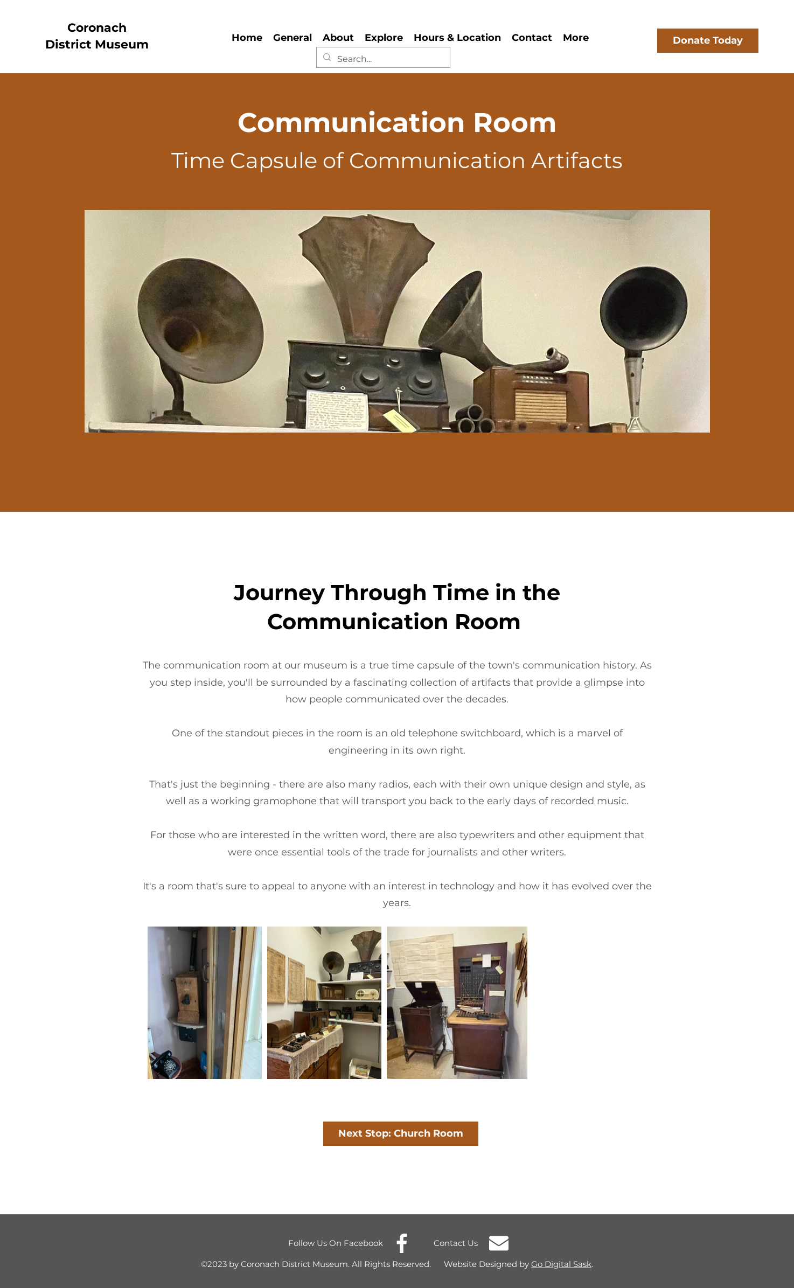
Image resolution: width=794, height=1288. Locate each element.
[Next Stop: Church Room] (400, 1134)
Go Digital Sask (561, 1264)
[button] (338, 36)
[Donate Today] (707, 41)
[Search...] (382, 59)
